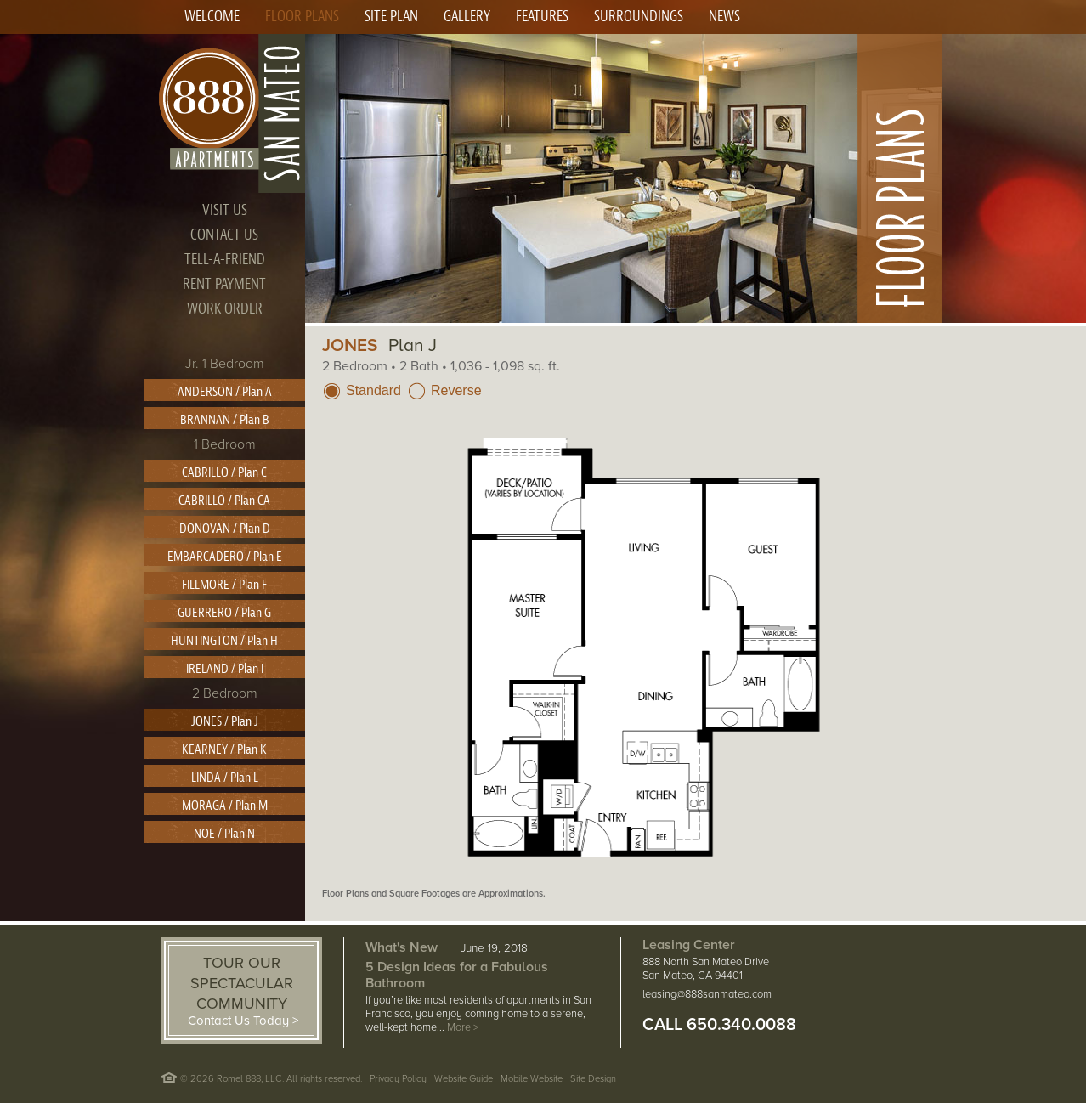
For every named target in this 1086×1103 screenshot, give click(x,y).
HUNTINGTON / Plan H (224, 640)
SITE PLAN (391, 16)
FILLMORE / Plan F (224, 584)
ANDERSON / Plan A (225, 391)
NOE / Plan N (224, 833)
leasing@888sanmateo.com (707, 994)
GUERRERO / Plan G (224, 612)
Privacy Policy (398, 1078)
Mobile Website (532, 1078)
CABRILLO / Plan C (224, 472)
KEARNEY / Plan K (224, 749)
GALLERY (467, 16)
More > (462, 1027)
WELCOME (212, 16)
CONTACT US (224, 235)
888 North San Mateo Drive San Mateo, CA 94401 (705, 968)
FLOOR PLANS (302, 16)
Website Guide (463, 1078)
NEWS (724, 16)
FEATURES (542, 16)
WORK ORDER (225, 309)
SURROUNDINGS (638, 16)
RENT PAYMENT (224, 284)
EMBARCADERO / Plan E (224, 556)
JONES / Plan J (224, 721)
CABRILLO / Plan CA (224, 500)
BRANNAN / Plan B (224, 419)
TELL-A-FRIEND (224, 259)
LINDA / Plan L (224, 777)
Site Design (593, 1078)
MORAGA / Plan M (225, 805)
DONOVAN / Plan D (224, 528)
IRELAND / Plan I (224, 668)
